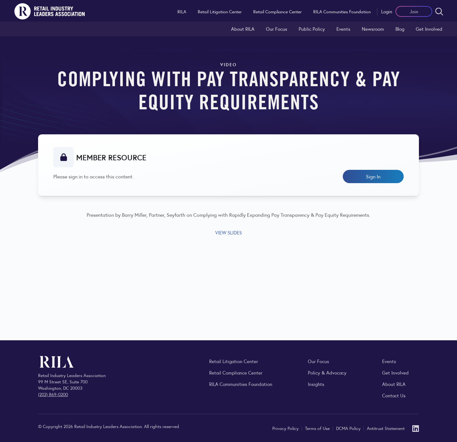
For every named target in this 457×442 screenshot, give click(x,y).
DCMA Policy (349, 428)
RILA (181, 11)
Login (386, 11)
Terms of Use (318, 428)
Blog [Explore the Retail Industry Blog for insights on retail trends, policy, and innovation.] (399, 28)
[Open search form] (439, 11)
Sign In (373, 176)
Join (414, 11)
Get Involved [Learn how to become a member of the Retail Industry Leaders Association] (429, 28)
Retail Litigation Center (220, 11)
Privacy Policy (286, 428)
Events (343, 28)
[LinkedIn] (415, 427)
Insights (316, 384)
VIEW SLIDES (228, 232)
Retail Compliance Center (277, 11)
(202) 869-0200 (53, 394)
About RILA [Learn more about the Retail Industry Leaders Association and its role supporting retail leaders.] (243, 28)
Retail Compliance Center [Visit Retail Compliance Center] (235, 372)
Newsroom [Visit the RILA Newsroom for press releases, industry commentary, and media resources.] (373, 28)
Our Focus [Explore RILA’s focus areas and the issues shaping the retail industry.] (276, 28)
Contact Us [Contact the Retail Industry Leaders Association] (394, 395)
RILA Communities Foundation (342, 11)
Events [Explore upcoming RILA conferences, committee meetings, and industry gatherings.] (389, 361)
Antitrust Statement (386, 428)
